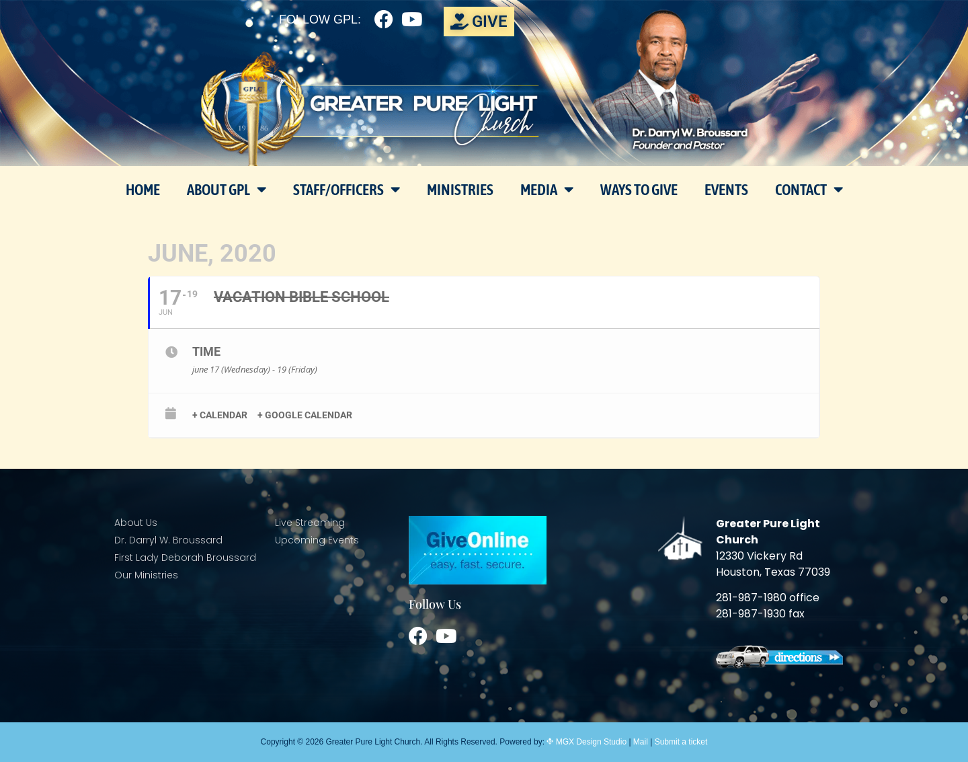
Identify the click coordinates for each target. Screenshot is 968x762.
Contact (809, 189)
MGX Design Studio (590, 742)
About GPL (226, 189)
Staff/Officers (346, 189)
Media (546, 189)
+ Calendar (219, 415)
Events (726, 189)
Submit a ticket (681, 742)
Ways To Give (639, 189)
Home (143, 189)
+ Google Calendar (304, 415)
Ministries (460, 189)
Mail (640, 742)
